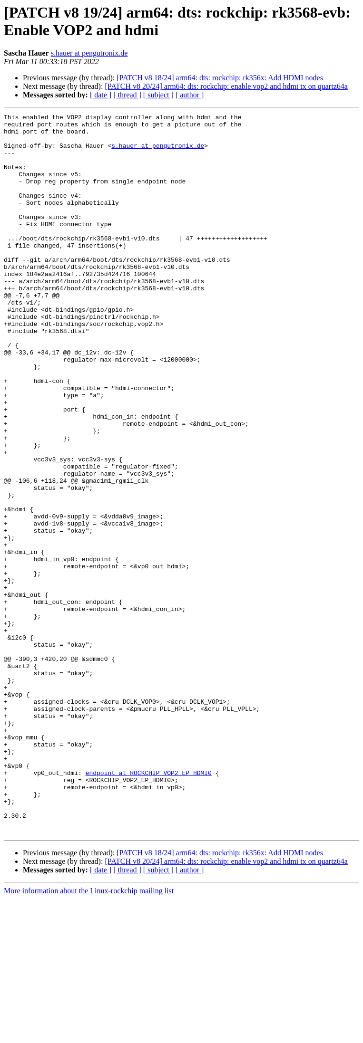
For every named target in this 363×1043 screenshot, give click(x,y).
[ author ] (190, 95)
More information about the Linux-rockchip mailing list (89, 1035)
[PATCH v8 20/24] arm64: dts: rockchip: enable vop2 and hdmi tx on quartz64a (226, 86)
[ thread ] (127, 95)
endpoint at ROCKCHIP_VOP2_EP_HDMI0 (149, 905)
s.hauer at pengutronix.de (89, 53)
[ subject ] (158, 95)
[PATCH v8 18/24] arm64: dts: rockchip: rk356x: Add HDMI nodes (220, 78)
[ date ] (100, 95)
